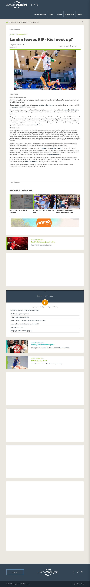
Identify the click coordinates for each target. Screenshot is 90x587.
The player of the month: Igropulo (21, 331)
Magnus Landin (18, 107)
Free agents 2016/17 (17, 327)
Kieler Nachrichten (32, 161)
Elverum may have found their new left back (25, 310)
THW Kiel (44, 148)
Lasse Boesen (37, 125)
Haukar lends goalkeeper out (20, 314)
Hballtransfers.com (40, 14)
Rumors (79, 14)
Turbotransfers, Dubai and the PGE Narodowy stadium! (28, 320)
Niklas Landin (57, 148)
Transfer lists (69, 14)
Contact (59, 14)
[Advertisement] (45, 270)
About (51, 14)
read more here (54, 154)
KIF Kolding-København (44, 105)
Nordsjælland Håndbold (70, 110)
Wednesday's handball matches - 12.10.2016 (25, 324)
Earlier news (15, 29)
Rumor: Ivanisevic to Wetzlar (20, 317)
